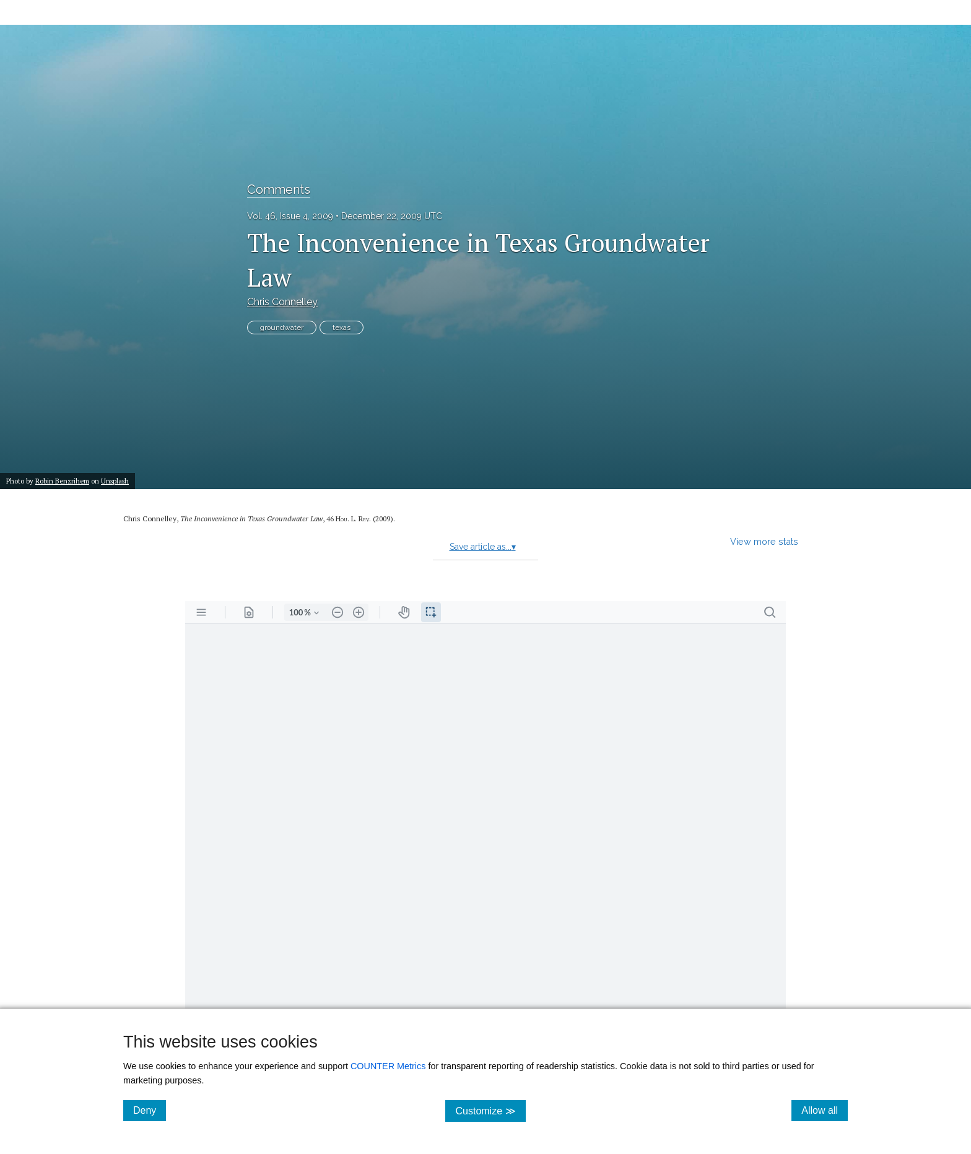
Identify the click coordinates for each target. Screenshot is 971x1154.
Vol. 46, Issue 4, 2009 (290, 216)
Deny (149, 1110)
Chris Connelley (282, 302)
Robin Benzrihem (62, 480)
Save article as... (483, 547)
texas (342, 327)
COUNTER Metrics (388, 1066)
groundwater (281, 327)
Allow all (824, 1110)
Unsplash (115, 480)
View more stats (764, 541)
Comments (278, 189)
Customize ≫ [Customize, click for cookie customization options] (490, 1110)
